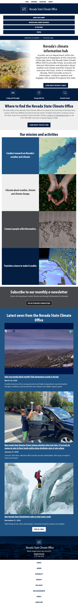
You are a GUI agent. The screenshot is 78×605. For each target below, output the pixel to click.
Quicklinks (43, 2)
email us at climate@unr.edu (58, 115)
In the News (39, 27)
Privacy (39, 597)
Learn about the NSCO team (38, 125)
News (27, 2)
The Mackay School (48, 38)
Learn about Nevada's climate (55, 85)
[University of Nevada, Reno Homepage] (39, 542)
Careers (39, 568)
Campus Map (39, 602)
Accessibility (39, 574)
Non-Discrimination (39, 591)
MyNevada (34, 2)
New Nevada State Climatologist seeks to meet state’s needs (28, 516)
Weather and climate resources (39, 22)
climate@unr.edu (39, 553)
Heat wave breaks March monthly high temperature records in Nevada (32, 376)
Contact (39, 563)
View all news (39, 529)
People (39, 32)
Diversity (39, 580)
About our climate (39, 18)
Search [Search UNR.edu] (50, 2)
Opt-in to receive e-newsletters (39, 303)
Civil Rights (39, 585)
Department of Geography (32, 38)
